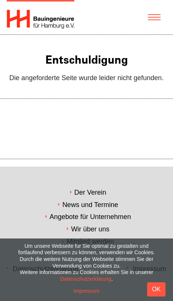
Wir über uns (90, 229)
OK (156, 289)
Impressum (86, 291)
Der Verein (90, 192)
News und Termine (90, 205)
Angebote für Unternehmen (90, 217)
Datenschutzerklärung (85, 279)
